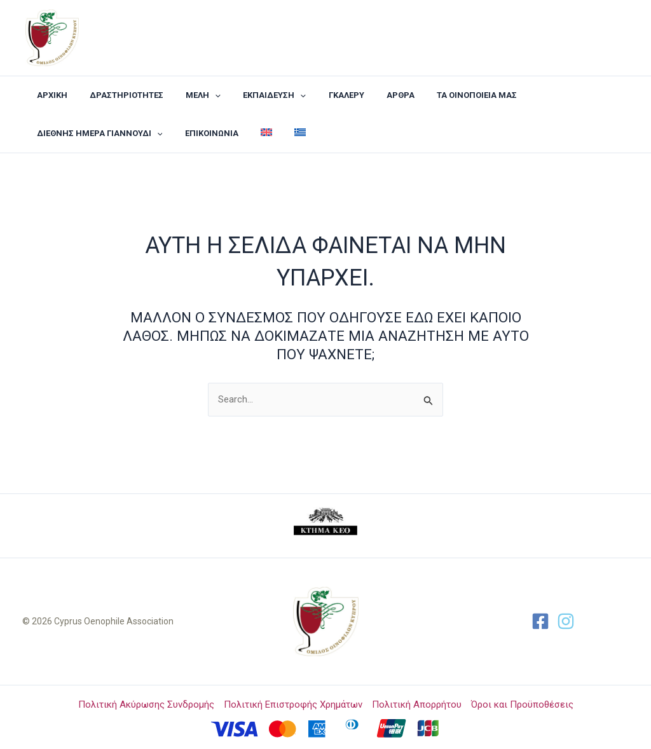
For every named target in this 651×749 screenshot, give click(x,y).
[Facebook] (540, 621)
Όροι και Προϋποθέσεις (522, 704)
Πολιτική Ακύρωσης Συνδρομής (146, 704)
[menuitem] (252, 133)
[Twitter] (566, 621)
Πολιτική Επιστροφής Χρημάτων (293, 704)
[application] (200, 95)
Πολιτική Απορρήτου (417, 704)
